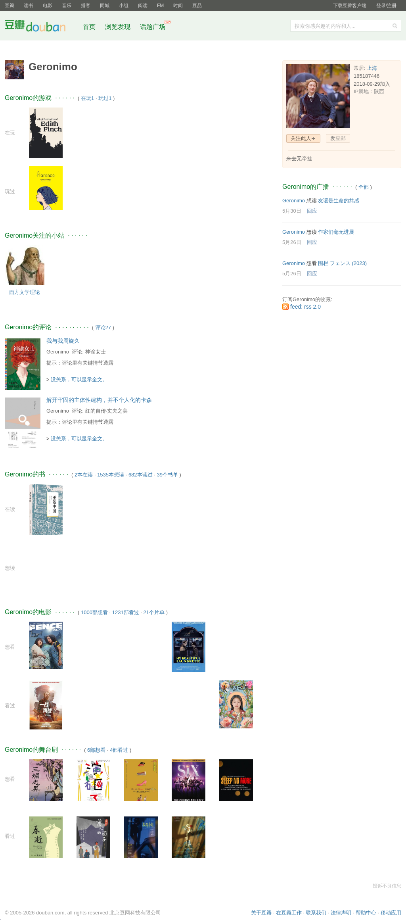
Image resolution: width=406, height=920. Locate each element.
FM (160, 5)
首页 (89, 26)
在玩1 (87, 98)
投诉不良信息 (387, 886)
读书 (28, 5)
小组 (123, 5)
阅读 (142, 5)
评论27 (103, 327)
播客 (85, 5)
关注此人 (301, 138)
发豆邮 (338, 138)
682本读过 (140, 475)
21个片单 (154, 612)
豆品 (197, 5)
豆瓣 (9, 5)
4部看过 (119, 750)
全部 (363, 187)
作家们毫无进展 (336, 232)
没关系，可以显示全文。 (79, 379)
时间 (178, 5)
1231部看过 (125, 612)
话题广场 (152, 26)
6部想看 (96, 750)
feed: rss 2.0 (305, 306)
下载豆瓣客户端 (349, 5)
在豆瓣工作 (289, 913)
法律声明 (341, 913)
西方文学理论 (24, 292)
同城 (104, 5)
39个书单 (167, 475)
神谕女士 (95, 352)
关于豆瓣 (261, 913)
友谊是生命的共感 (338, 201)
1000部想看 (94, 612)
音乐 (66, 5)
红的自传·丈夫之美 (106, 411)
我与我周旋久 (63, 341)
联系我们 (316, 913)
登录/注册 (386, 5)
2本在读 (84, 475)
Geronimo (57, 352)
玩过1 (104, 98)
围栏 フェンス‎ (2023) (342, 263)
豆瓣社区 (41, 27)
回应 (312, 211)
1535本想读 (110, 475)
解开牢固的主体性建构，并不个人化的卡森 (99, 400)
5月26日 (291, 242)
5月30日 (291, 211)
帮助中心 (366, 913)
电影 (47, 5)
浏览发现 (118, 26)
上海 (372, 68)
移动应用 (391, 913)
